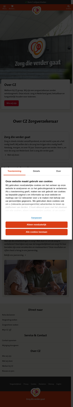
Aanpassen (36, 218)
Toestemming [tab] (14, 171)
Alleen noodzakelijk (36, 225)
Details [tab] (36, 171)
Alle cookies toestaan (36, 232)
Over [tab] (58, 171)
